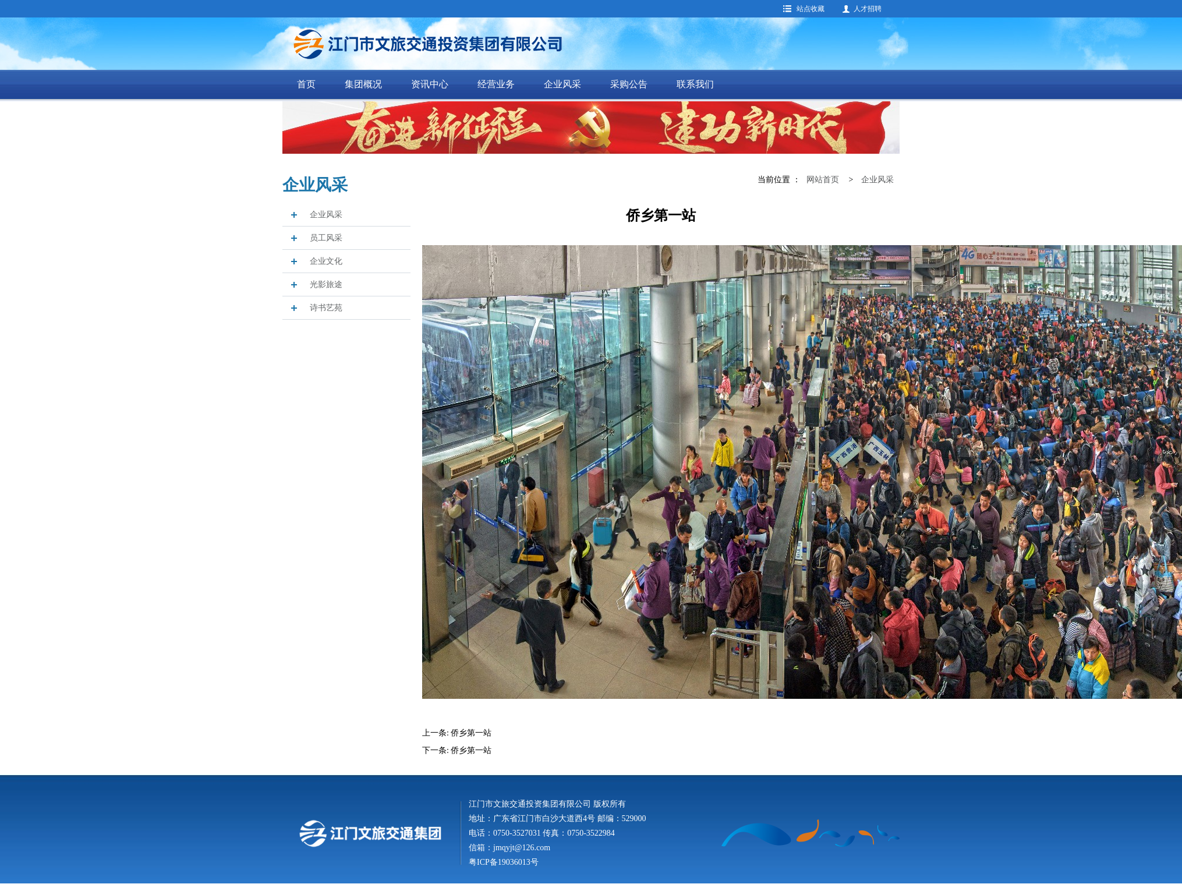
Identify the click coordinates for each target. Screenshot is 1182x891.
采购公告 (628, 84)
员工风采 (326, 238)
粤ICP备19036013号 (504, 862)
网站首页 (822, 179)
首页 (306, 84)
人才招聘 (868, 9)
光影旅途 (326, 284)
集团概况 (363, 84)
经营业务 (496, 84)
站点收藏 (810, 9)
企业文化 (326, 261)
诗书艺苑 (326, 307)
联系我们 (695, 84)
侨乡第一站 (471, 733)
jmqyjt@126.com (521, 847)
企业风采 (562, 84)
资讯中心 (429, 84)
